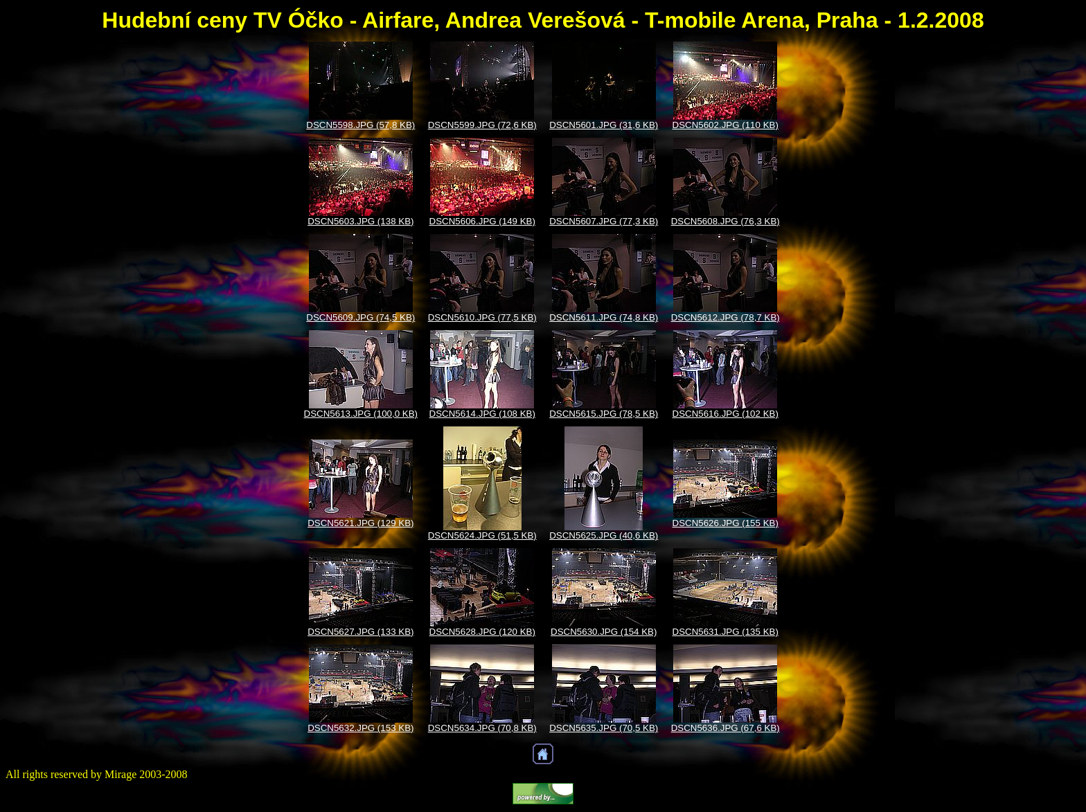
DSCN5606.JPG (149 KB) (482, 221)
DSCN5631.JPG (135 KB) (725, 631)
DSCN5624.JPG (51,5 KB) (482, 535)
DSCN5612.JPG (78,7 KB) (725, 317)
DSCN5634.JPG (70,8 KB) (482, 728)
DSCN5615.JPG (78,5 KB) (603, 413)
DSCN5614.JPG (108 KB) (482, 413)
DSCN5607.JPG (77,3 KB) (603, 221)
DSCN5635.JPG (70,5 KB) (603, 728)
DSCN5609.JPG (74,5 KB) (360, 317)
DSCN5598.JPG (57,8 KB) (360, 125)
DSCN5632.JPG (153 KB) (360, 728)
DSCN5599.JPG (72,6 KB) (482, 125)
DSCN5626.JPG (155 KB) (725, 523)
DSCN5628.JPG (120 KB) (482, 631)
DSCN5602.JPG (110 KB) (725, 125)
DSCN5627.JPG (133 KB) (360, 631)
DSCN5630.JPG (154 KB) (604, 631)
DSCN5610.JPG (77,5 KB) (482, 317)
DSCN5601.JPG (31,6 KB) (603, 125)
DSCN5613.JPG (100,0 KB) (361, 413)
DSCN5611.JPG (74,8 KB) (603, 317)
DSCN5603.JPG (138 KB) (360, 221)
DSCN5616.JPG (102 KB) (725, 413)
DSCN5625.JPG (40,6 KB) (603, 535)
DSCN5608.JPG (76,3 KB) (725, 221)
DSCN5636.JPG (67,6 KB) (725, 728)
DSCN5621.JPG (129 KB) (360, 523)
